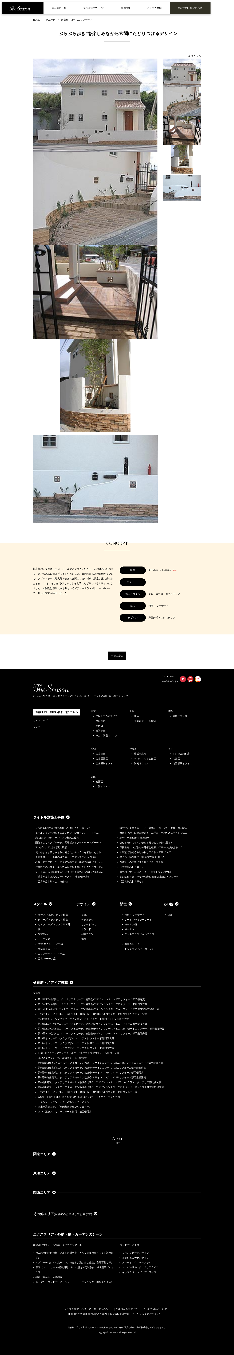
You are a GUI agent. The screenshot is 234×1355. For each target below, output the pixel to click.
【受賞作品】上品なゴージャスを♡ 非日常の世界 (63, 876)
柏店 (136, 716)
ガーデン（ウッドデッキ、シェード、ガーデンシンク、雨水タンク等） (74, 1282)
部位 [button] (126, 904)
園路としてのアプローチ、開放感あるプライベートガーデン (68, 842)
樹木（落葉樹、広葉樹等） (50, 1277)
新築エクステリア (47, 949)
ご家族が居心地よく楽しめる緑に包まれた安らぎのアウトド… (69, 867)
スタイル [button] (42, 904)
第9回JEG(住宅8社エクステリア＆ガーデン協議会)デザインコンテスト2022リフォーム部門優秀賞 (91, 1072)
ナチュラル (87, 919)
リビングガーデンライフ (135, 1252)
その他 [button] (171, 904)
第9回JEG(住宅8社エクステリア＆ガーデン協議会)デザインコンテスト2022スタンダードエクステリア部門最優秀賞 (100, 1063)
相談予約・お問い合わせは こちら (56, 712)
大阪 (93, 776)
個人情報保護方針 (119, 1314)
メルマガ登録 (154, 8)
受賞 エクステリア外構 (50, 944)
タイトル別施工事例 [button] (51, 817)
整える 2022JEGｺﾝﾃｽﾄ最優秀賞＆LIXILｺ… (143, 857)
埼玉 (170, 749)
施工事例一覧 (59, 8)
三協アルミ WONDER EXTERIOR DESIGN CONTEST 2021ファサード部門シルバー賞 (87, 1092)
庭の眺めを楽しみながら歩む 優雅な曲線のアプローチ (149, 876)
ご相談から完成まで (127, 1309)
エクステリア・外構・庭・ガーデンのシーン (68, 1234)
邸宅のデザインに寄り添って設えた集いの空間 (145, 872)
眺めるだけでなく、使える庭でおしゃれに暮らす (146, 842)
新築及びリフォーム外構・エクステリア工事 (57, 1245)
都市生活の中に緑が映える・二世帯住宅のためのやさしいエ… (154, 833)
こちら (174, 570)
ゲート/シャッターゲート (138, 919)
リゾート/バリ (89, 924)
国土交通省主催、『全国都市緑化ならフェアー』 (65, 1106)
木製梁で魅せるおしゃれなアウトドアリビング (145, 852)
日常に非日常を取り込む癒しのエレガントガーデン (63, 828)
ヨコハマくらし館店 (145, 758)
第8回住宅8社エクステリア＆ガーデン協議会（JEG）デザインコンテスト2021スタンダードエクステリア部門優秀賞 (101, 1087)
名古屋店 (100, 753)
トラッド (86, 929)
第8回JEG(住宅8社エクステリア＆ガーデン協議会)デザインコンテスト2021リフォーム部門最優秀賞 (92, 1077)
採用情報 (126, 8)
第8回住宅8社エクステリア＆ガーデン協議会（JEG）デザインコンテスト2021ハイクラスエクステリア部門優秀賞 (99, 1082)
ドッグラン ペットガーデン (139, 949)
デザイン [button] (86, 904)
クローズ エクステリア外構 (53, 919)
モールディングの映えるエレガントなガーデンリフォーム (67, 833)
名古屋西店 (102, 758)
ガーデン (129, 929)
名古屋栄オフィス (105, 763)
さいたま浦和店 (181, 753)
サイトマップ (40, 720)
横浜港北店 (140, 753)
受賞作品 (43, 934)
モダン (85, 914)
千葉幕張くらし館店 (145, 721)
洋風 (83, 939)
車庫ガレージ (132, 944)
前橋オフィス (180, 716)
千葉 (131, 711)
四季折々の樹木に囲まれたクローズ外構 (141, 862)
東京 (93, 711)
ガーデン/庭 (131, 924)
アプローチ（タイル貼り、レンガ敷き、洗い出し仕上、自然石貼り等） (74, 1262)
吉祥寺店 (100, 730)
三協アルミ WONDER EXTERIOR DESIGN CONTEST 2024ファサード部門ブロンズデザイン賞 (92, 1014)
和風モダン (87, 934)
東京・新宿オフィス (107, 735)
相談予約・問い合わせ (190, 8)
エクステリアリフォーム (51, 953)
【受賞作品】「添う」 (132, 881)
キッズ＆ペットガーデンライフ (139, 1272)
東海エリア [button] (44, 1173)
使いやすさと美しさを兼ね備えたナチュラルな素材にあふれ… (69, 852)
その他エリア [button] (65, 1214)
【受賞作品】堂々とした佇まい (52, 881)
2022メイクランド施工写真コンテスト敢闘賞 (62, 1058)
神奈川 (133, 749)
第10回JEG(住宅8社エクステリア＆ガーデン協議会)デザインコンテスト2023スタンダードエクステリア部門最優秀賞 (101, 1028)
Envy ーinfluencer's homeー (134, 837)
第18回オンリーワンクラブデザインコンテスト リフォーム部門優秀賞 (76, 1043)
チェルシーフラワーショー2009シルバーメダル (63, 1102)
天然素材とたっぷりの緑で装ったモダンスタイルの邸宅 (65, 857)
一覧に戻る (117, 655)
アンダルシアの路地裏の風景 (51, 847)
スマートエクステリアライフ (138, 1262)
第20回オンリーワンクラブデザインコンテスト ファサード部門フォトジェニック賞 (83, 1019)
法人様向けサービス (94, 8)
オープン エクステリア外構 (53, 914)
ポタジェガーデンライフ (135, 1257)
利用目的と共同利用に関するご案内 (87, 1314)
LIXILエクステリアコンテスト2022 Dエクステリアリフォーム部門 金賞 (78, 1053)
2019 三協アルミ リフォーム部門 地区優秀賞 (65, 1111)
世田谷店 (100, 721)
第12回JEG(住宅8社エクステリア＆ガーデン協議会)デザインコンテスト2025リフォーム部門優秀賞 (91, 999)
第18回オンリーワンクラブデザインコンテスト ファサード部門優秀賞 (76, 1048)
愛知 (93, 749)
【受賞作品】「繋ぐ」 (132, 867)
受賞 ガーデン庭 (47, 958)
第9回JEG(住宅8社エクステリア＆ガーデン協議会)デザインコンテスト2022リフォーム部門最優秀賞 (92, 1067)
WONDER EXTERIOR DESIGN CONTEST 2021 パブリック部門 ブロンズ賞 (79, 1097)
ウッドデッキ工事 (129, 1245)
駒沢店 (99, 726)
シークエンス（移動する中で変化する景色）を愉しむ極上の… (69, 872)
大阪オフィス (103, 786)
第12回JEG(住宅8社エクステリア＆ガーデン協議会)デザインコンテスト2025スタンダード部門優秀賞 (92, 1004)
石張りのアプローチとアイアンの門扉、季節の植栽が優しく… (69, 862)
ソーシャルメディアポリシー (147, 1314)
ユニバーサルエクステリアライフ (140, 1267)
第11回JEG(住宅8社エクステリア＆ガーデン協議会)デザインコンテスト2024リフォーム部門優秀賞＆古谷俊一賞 (98, 1009)
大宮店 (176, 758)
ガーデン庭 (44, 939)
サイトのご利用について (153, 1309)
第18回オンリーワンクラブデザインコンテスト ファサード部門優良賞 (76, 1038)
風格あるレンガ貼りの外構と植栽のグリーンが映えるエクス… (154, 847)
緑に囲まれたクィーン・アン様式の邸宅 (57, 837)
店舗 (170, 914)
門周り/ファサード (135, 914)
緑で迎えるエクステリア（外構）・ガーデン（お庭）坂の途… (154, 828)
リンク (36, 727)
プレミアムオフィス (107, 716)
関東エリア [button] (44, 1154)
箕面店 (99, 781)
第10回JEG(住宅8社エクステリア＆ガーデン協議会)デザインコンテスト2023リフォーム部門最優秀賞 (92, 1024)
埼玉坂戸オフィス (182, 763)
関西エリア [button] (44, 1192)
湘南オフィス (141, 763)
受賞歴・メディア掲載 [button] (53, 982)
